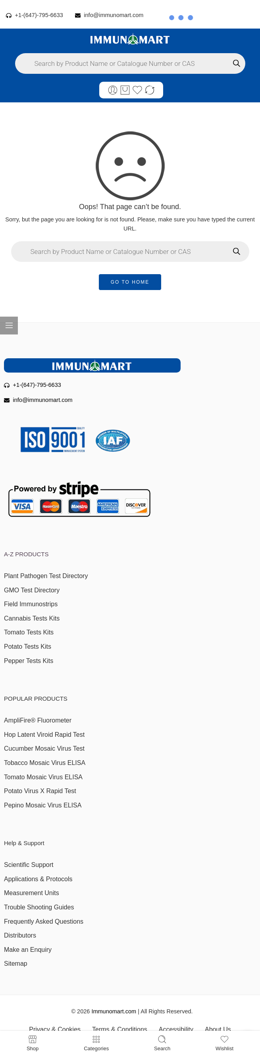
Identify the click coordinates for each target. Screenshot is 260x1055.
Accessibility (176, 1029)
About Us (218, 1029)
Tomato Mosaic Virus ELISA (43, 777)
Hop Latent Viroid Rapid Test (44, 734)
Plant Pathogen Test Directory (46, 576)
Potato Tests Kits (27, 646)
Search (162, 1043)
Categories (96, 1043)
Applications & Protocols (38, 879)
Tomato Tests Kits (29, 632)
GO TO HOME (130, 282)
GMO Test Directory (32, 590)
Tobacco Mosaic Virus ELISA (44, 762)
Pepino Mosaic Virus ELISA (42, 805)
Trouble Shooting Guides (39, 907)
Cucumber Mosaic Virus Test (44, 748)
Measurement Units (31, 893)
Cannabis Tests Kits (32, 618)
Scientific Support (29, 864)
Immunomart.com (113, 1011)
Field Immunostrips (31, 604)
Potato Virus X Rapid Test (40, 791)
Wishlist (224, 1043)
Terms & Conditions (119, 1029)
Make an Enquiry (28, 949)
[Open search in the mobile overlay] (130, 63)
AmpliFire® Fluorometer (37, 720)
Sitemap (15, 963)
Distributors (20, 935)
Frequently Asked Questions (43, 921)
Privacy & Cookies (55, 1029)
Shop (33, 1043)
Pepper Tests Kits (28, 660)
